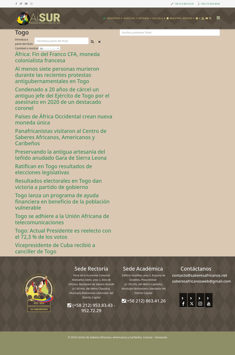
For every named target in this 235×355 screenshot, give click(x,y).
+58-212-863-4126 (184, 3)
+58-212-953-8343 (210, 3)
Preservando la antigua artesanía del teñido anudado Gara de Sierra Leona (61, 154)
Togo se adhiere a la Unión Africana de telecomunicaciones (62, 219)
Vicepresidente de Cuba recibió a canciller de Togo (55, 248)
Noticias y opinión (136, 18)
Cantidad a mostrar (26, 48)
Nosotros (113, 18)
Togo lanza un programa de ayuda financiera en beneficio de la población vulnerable (62, 201)
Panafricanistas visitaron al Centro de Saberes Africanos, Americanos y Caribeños (60, 137)
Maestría (174, 18)
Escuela (158, 18)
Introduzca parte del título (24, 42)
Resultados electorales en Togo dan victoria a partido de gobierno (58, 183)
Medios (187, 18)
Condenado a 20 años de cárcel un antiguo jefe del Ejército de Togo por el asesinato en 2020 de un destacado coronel (62, 98)
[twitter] (21, 3)
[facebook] (16, 3)
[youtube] (26, 3)
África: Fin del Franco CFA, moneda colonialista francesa (57, 57)
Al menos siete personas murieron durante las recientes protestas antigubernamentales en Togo (57, 75)
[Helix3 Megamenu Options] (217, 17)
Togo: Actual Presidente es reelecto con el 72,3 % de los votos (63, 233)
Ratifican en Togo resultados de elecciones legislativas (53, 169)
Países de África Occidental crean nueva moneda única (63, 119)
